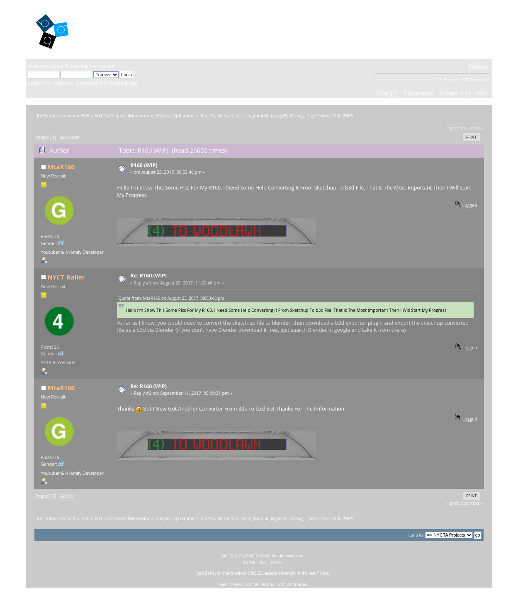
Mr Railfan (227, 116)
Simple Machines (287, 555)
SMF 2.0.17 (232, 555)
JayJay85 (279, 116)
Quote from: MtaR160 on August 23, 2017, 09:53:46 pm (171, 298)
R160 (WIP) (143, 165)
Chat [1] (387, 93)
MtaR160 (61, 167)
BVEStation (117, 29)
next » (476, 127)
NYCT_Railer (66, 277)
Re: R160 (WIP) (148, 275)
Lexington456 (254, 116)
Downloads (419, 93)
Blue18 (208, 116)
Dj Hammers (185, 116)
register (106, 66)
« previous (457, 127)
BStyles (163, 116)
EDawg (297, 116)
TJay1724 (315, 116)
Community (455, 93)
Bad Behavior (209, 573)
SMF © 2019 (257, 555)
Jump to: (416, 535)
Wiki (482, 93)
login (86, 66)
